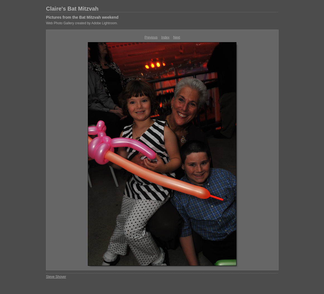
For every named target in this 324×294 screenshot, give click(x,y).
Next (176, 37)
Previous (151, 37)
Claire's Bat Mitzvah (72, 9)
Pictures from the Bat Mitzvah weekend (82, 17)
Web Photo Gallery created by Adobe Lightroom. (82, 23)
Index (165, 37)
